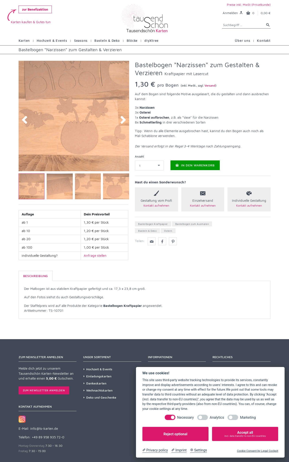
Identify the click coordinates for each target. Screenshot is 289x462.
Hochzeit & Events (99, 369)
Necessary (185, 417)
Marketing (248, 417)
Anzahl (139, 156)
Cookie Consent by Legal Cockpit (257, 450)
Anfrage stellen (95, 255)
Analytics (217, 417)
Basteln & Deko (147, 230)
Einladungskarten (98, 376)
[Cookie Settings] (198, 450)
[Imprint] (179, 450)
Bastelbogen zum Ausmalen (192, 223)
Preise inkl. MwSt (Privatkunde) (249, 4)
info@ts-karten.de (44, 428)
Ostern (168, 230)
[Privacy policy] (155, 450)
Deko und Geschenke (101, 397)
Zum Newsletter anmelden (44, 390)
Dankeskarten (96, 383)
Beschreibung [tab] (35, 276)
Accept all (245, 434)
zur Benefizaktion (35, 9)
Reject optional (175, 434)
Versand (210, 85)
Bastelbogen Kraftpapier (153, 223)
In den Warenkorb (195, 165)
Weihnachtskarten (99, 390)
